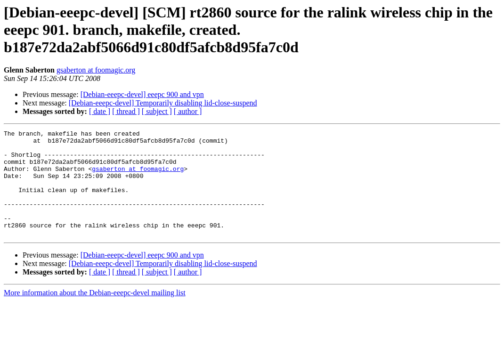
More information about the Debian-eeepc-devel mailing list (95, 314)
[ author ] (188, 111)
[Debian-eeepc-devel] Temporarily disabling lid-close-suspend (163, 103)
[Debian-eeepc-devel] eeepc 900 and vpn (142, 94)
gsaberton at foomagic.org (96, 70)
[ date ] (99, 111)
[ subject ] (157, 111)
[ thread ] (126, 111)
